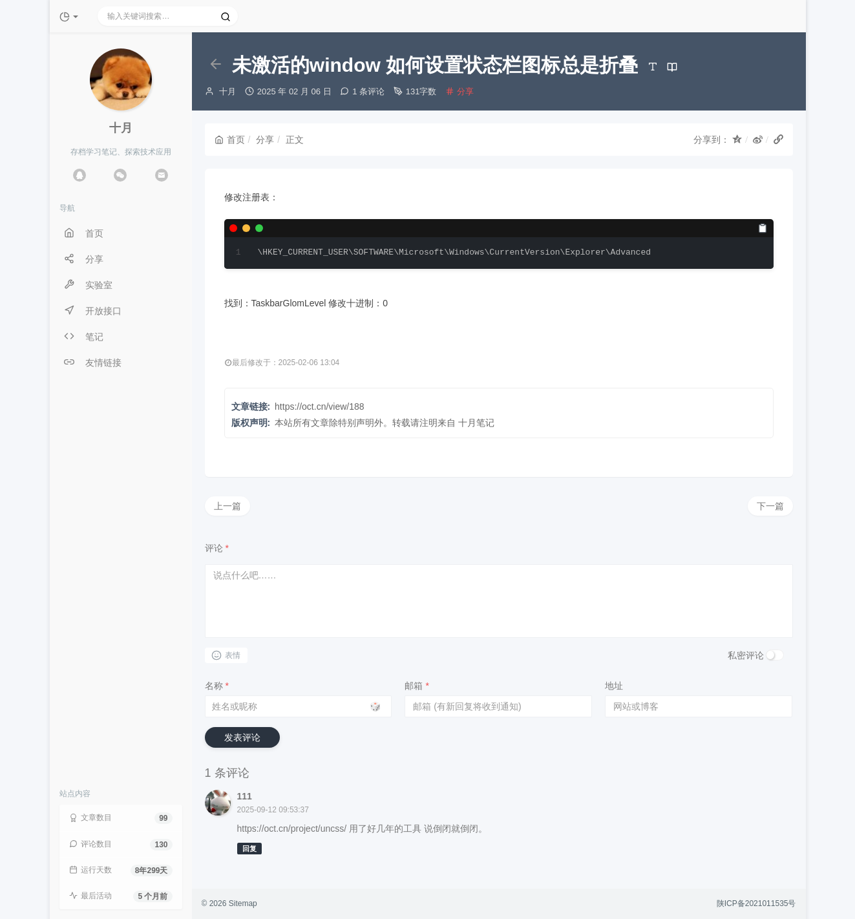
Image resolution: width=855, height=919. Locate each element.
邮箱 (416, 686)
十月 (227, 91)
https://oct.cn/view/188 (319, 406)
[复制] (762, 228)
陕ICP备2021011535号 (756, 903)
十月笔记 (476, 422)
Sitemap (243, 903)
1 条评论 (368, 91)
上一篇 (227, 506)
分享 (465, 91)
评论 (217, 548)
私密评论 (746, 655)
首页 (230, 139)
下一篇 (770, 506)
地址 (614, 686)
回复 (249, 848)
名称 (217, 686)
